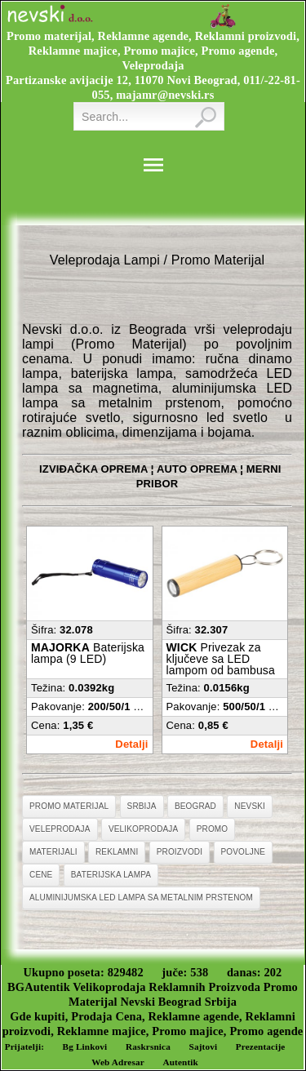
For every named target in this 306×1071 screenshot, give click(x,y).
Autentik (180, 1062)
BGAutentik (38, 986)
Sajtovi (203, 1046)
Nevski (249, 806)
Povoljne (243, 851)
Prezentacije (261, 1046)
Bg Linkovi (85, 1046)
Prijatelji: (24, 1046)
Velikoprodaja (143, 828)
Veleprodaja (60, 828)
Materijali (53, 851)
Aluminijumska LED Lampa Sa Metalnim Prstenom (141, 897)
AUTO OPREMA (197, 469)
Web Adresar (117, 1062)
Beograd (195, 806)
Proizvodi (179, 851)
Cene (40, 874)
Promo (212, 828)
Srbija (142, 806)
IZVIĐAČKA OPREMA (93, 469)
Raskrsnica (148, 1046)
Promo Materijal (69, 806)
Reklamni (116, 851)
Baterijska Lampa (111, 874)
